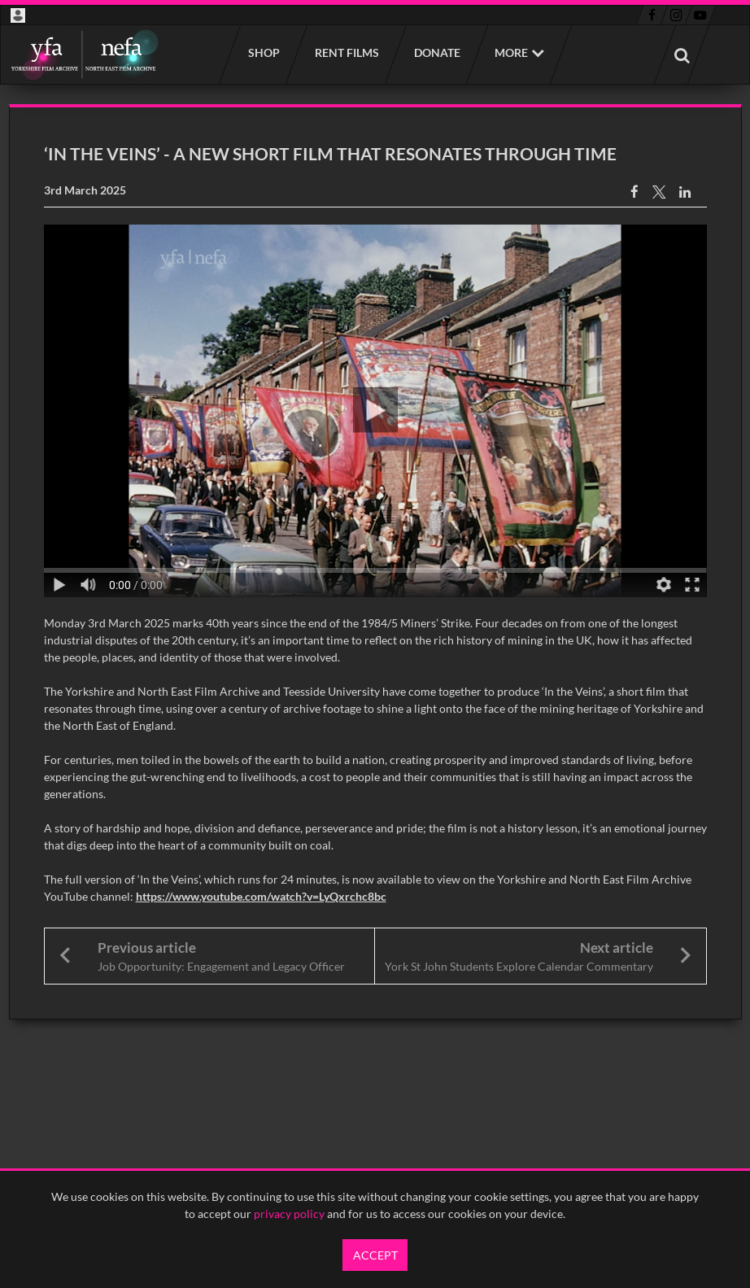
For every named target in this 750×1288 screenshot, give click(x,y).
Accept (375, 1255)
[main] (375, 561)
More (511, 52)
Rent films (346, 52)
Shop (263, 52)
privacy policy (289, 1213)
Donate (436, 52)
